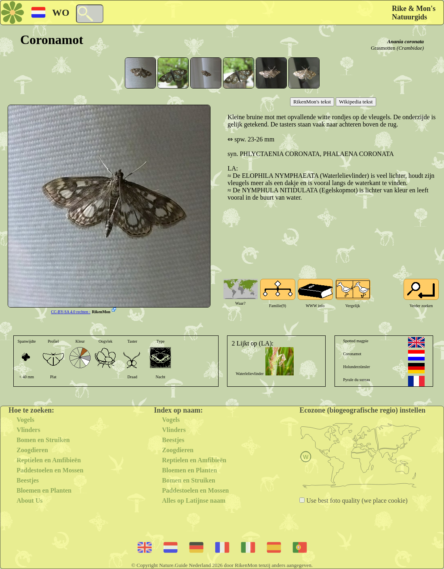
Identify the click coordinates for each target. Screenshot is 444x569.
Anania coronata (405, 41)
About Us (29, 500)
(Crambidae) (410, 48)
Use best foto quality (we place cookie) (356, 500)
